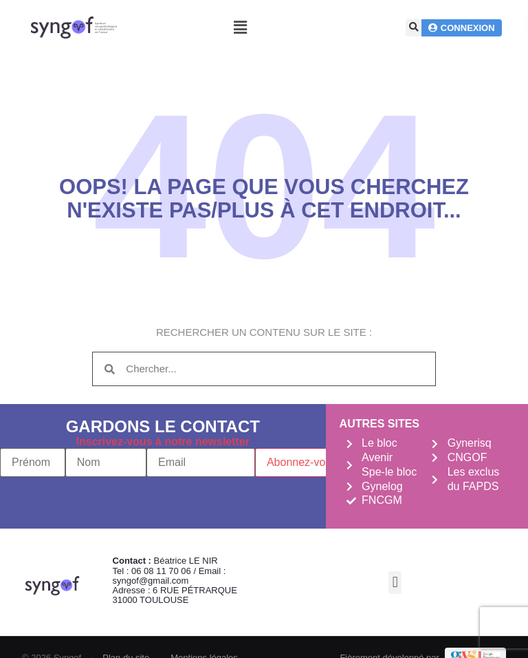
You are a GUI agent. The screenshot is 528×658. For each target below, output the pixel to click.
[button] (241, 28)
